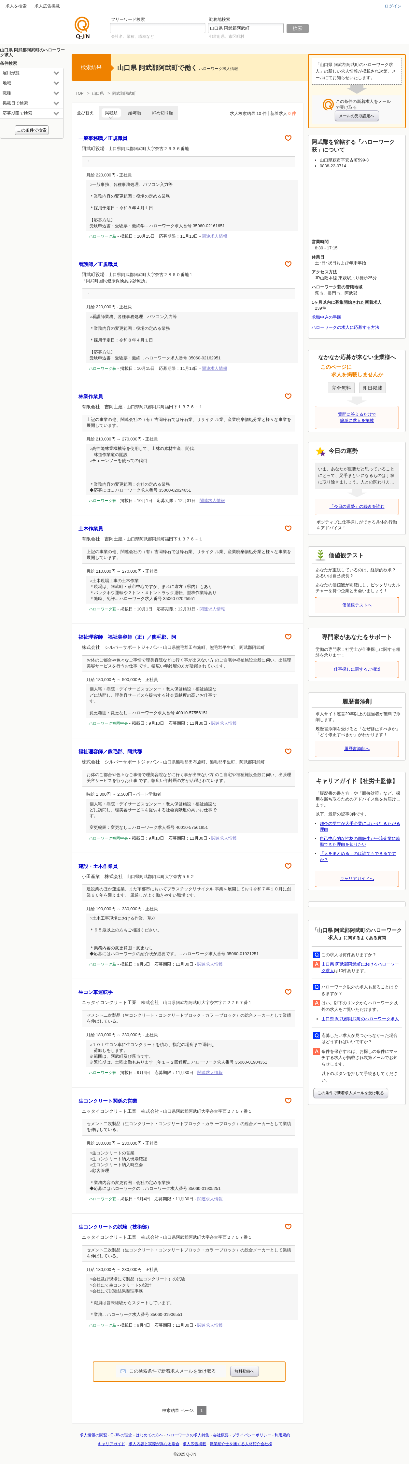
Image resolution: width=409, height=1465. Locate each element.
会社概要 (221, 1435)
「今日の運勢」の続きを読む (357, 506)
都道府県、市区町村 (226, 36)
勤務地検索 (219, 19)
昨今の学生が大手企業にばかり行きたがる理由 (360, 826)
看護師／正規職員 (98, 264)
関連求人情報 (214, 236)
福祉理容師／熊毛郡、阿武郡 (110, 751)
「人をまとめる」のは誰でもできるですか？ (358, 856)
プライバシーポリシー (251, 1435)
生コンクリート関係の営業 (107, 1101)
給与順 (134, 112)
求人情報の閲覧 (93, 1435)
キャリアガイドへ (357, 878)
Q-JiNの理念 (121, 1435)
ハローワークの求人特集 (187, 1435)
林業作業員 (90, 396)
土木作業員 (90, 528)
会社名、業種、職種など (132, 36)
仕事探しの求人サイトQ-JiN (82, 27)
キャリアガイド (111, 1444)
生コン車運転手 (95, 992)
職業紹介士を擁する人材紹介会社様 (241, 1444)
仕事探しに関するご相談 (357, 669)
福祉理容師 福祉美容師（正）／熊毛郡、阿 (127, 637)
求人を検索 (16, 6)
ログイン (393, 6)
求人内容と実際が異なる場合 (154, 1444)
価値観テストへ (357, 605)
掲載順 (111, 112)
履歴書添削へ (357, 748)
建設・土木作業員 (98, 866)
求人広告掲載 (47, 6)
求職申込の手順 (326, 317)
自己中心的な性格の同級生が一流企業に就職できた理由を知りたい (360, 841)
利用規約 (282, 1435)
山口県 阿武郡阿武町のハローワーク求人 (360, 1018)
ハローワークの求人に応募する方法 (345, 327)
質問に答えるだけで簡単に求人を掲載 (357, 417)
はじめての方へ (149, 1435)
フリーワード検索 (128, 19)
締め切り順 (162, 112)
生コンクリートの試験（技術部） (115, 1227)
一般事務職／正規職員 (102, 138)
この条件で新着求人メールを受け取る (350, 1093)
